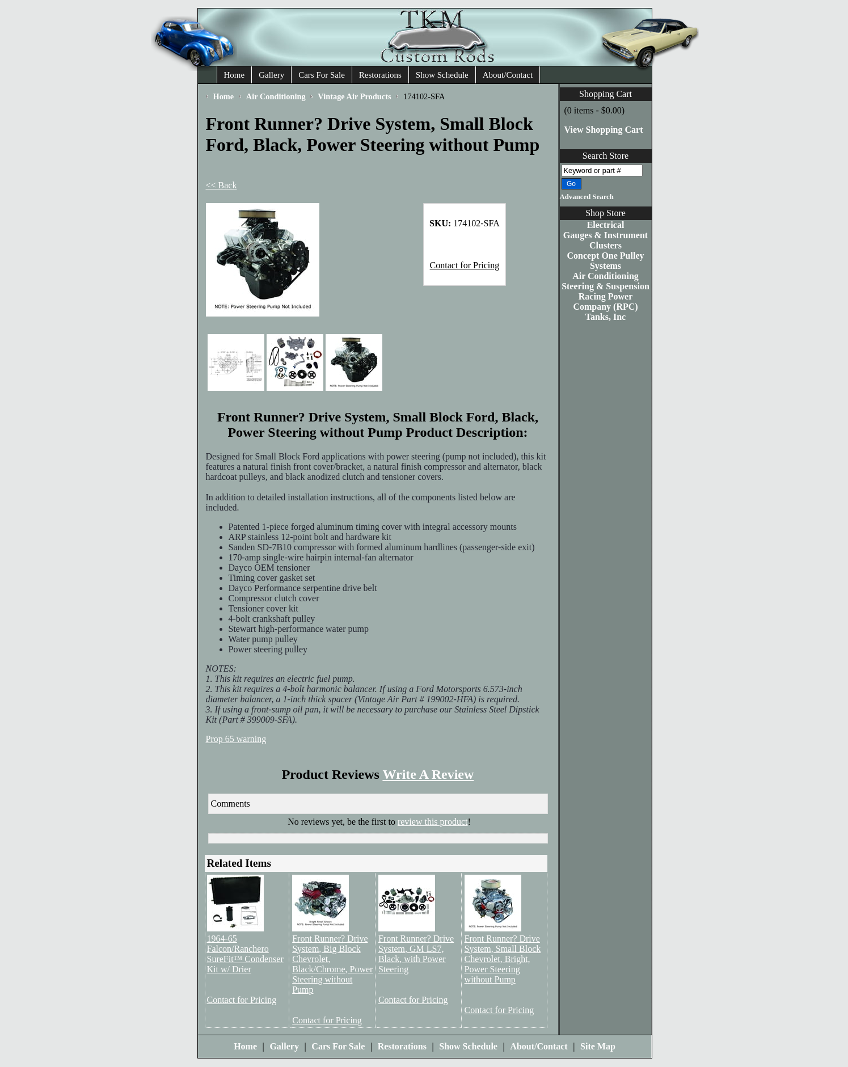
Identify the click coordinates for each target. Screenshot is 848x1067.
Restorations (380, 74)
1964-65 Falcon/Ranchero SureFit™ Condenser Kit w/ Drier (245, 954)
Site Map (597, 1046)
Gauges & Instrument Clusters (605, 240)
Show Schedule (442, 74)
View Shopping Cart (603, 129)
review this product (433, 821)
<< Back (221, 185)
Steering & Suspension (605, 286)
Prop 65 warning (236, 739)
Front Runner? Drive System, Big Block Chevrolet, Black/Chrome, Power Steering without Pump (332, 964)
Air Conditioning (605, 276)
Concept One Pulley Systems (605, 261)
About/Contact (508, 74)
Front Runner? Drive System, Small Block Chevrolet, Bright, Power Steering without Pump (503, 959)
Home (234, 74)
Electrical (606, 225)
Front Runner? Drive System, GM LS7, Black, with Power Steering (416, 954)
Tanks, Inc (605, 317)
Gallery (271, 74)
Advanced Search (587, 197)
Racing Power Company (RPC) (605, 301)
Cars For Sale (321, 74)
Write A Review (428, 774)
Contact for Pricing (465, 265)
